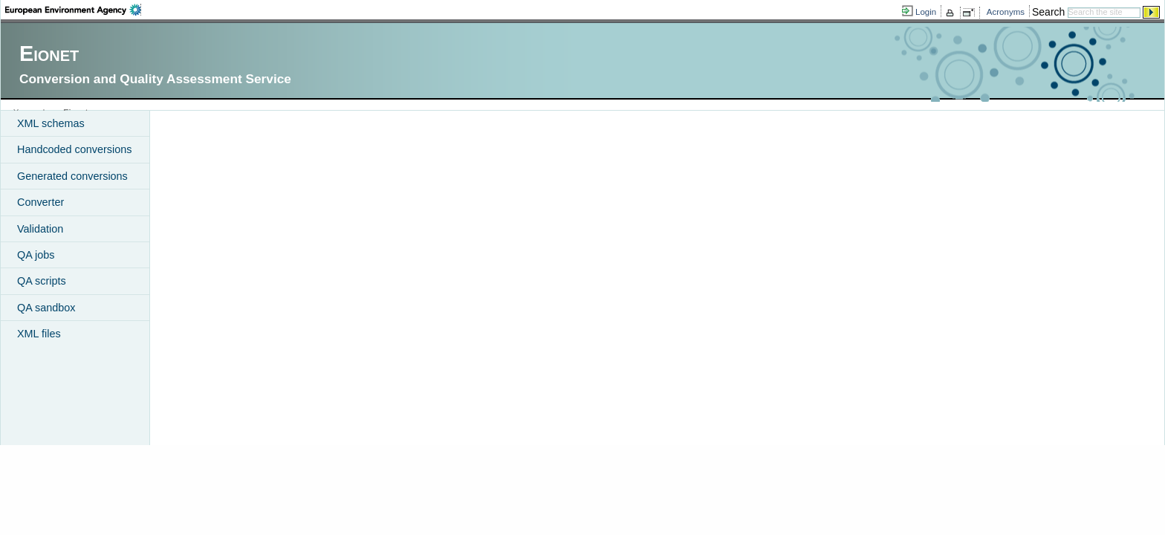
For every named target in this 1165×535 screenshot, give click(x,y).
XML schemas (51, 123)
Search (1048, 12)
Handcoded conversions (74, 149)
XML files (39, 334)
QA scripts (41, 281)
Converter (40, 202)
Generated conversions (72, 176)
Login (925, 11)
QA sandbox (46, 308)
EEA (73, 10)
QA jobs (35, 255)
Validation (40, 229)
